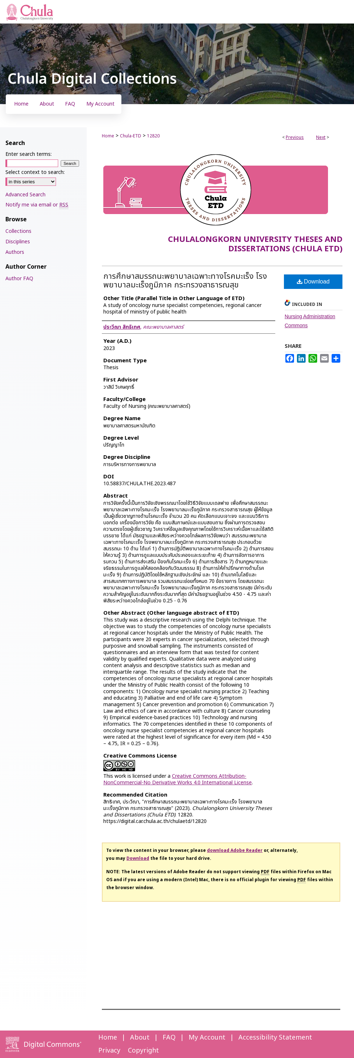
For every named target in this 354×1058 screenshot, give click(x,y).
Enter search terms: (28, 154)
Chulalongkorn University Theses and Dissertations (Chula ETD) (255, 244)
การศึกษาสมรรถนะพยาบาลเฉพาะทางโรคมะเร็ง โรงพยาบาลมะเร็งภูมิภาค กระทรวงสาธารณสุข (185, 280)
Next (320, 137)
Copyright (143, 1050)
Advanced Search (25, 195)
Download (313, 281)
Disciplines (17, 242)
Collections (18, 231)
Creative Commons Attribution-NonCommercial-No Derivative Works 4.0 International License (177, 779)
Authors (14, 252)
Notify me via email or (36, 205)
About (140, 1037)
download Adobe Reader (235, 850)
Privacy (109, 1050)
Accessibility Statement (275, 1037)
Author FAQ (19, 278)
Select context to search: (35, 172)
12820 (153, 136)
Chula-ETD (130, 136)
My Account (207, 1037)
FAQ (169, 1037)
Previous (295, 137)
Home (108, 136)
